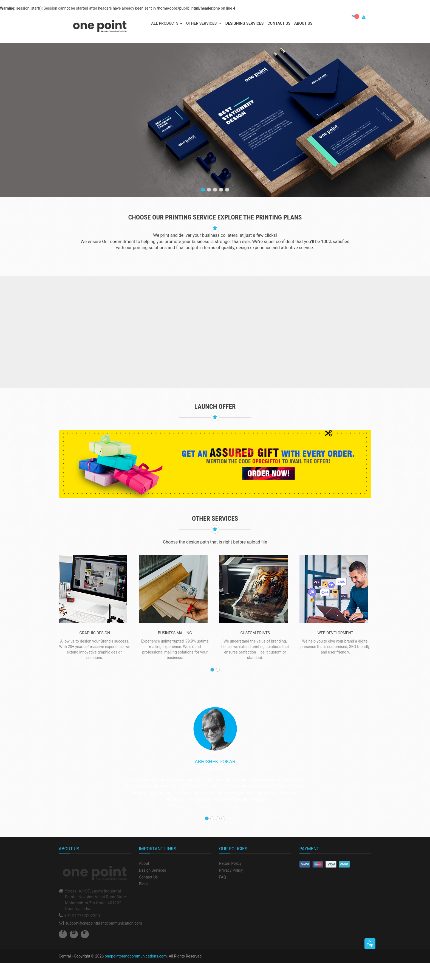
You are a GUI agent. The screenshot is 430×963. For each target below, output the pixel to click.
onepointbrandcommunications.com (136, 956)
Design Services (152, 870)
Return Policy (230, 863)
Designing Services (244, 23)
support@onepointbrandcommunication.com (103, 923)
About (144, 863)
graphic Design (95, 633)
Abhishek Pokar (215, 761)
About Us (303, 23)
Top (369, 943)
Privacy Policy (231, 870)
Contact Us (278, 23)
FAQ (222, 877)
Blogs (144, 884)
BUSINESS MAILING (175, 633)
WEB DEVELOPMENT (335, 633)
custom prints (255, 633)
